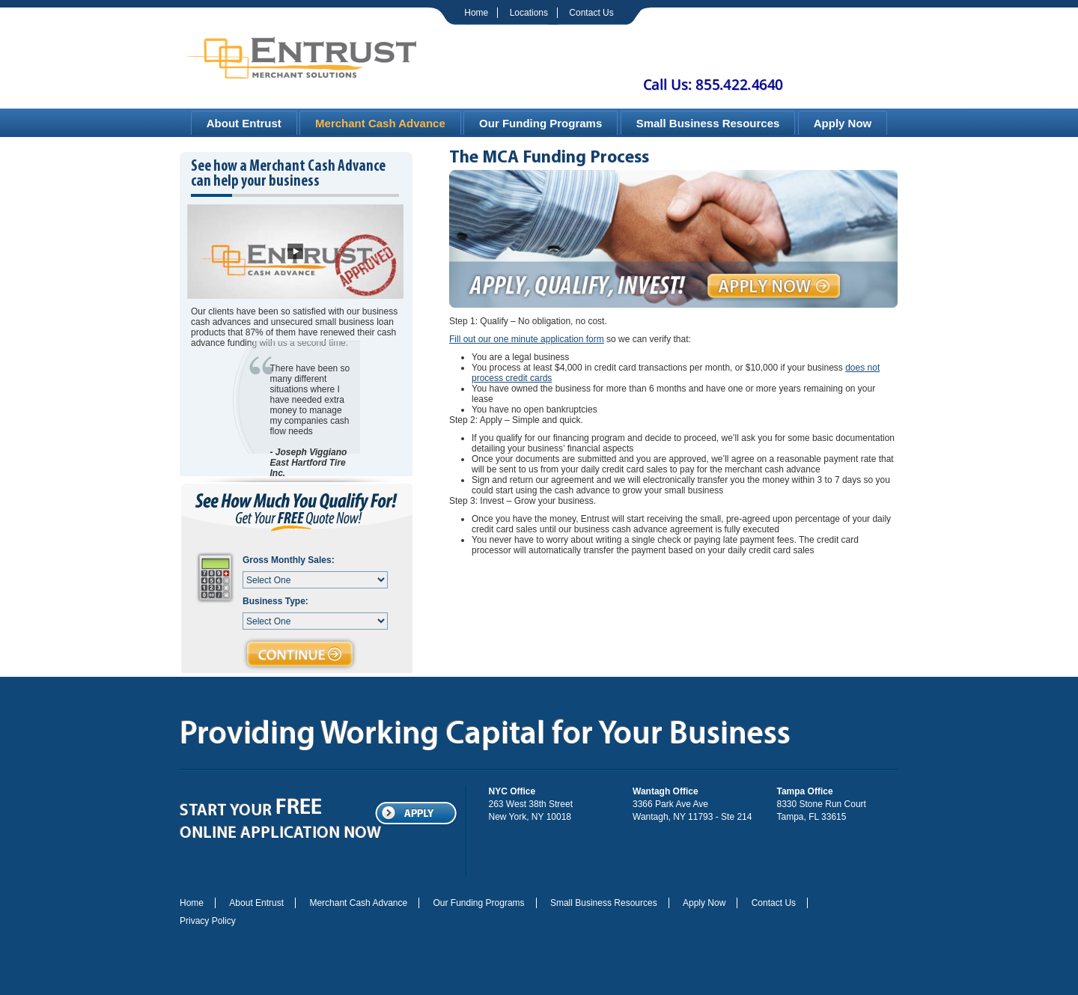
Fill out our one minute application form (526, 339)
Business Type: (275, 601)
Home (476, 12)
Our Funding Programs (540, 123)
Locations (529, 12)
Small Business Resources (708, 123)
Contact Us (591, 12)
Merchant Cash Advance (380, 123)
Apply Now (843, 123)
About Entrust (244, 123)
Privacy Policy (208, 921)
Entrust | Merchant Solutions (300, 56)
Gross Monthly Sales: (289, 560)
